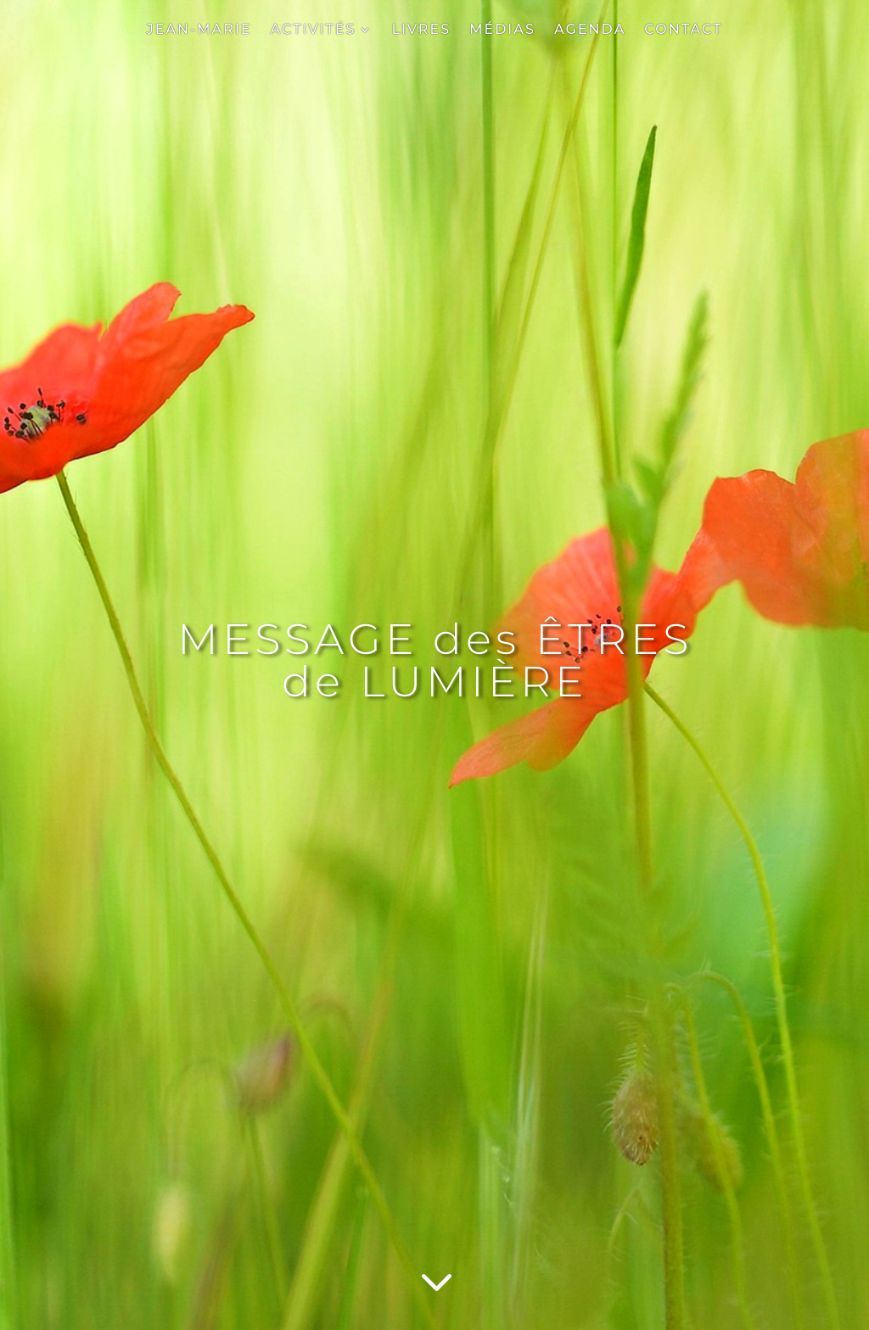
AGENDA (589, 30)
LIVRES (421, 30)
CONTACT (683, 30)
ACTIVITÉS (313, 30)
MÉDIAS (502, 30)
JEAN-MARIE (198, 30)
